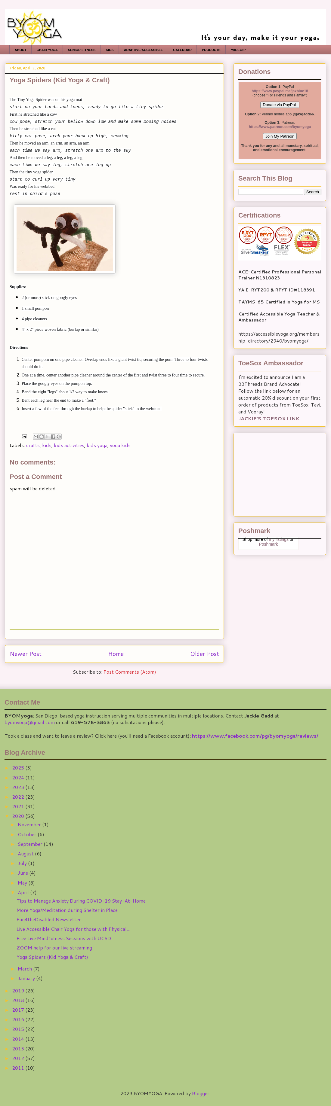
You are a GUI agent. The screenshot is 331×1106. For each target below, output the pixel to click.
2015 (18, 1028)
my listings (279, 539)
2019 (18, 990)
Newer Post (26, 654)
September (31, 843)
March (25, 968)
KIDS (109, 50)
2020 (18, 815)
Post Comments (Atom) (130, 671)
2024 (18, 777)
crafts (33, 445)
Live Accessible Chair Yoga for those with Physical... (73, 928)
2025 (18, 767)
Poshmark (268, 544)
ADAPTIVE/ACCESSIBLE (143, 50)
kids (46, 445)
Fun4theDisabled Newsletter (49, 919)
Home (116, 654)
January (27, 978)
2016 (18, 1019)
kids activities (69, 445)
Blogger (200, 1093)
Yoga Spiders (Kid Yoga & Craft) (52, 956)
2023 (18, 787)
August (26, 853)
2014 (18, 1038)
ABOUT (20, 50)
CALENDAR (182, 50)
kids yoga (97, 445)
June (23, 872)
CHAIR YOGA (47, 50)
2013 (18, 1048)
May (23, 882)
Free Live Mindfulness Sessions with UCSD (64, 938)
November (30, 824)
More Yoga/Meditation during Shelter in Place (67, 909)
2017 (18, 1009)
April (24, 892)
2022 (18, 796)
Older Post (204, 654)
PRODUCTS (211, 50)
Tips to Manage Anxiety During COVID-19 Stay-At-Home (81, 900)
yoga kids (120, 445)
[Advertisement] (276, 472)
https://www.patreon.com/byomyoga (280, 127)
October (28, 834)
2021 (18, 806)
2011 (18, 1067)
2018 (18, 1000)
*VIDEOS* (238, 50)
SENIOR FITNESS (82, 50)
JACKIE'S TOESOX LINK (268, 418)
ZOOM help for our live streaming (54, 947)
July (23, 863)
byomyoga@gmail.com (30, 722)
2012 (18, 1058)
